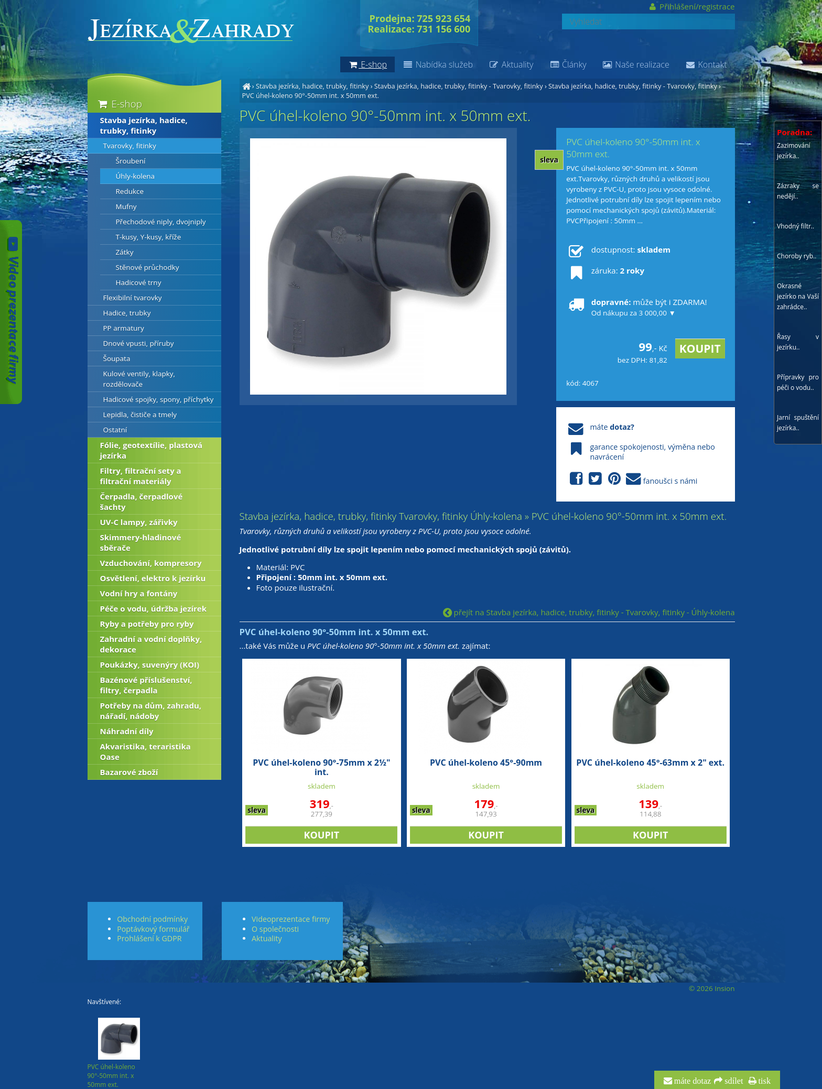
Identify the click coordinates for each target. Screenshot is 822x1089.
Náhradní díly (127, 731)
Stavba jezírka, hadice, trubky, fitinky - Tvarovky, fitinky (458, 86)
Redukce (130, 191)
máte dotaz (691, 1081)
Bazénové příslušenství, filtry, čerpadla (146, 684)
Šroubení (131, 161)
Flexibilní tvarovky (132, 297)
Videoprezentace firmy (291, 919)
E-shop (119, 103)
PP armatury (123, 328)
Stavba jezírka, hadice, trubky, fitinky (312, 86)
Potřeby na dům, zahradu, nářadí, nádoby (151, 710)
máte (600, 427)
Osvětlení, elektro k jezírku (153, 578)
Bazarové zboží (129, 772)
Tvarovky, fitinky (129, 145)
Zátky (125, 252)
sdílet (732, 1081)
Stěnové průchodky (147, 267)
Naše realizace (635, 64)
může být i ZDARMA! (636, 307)
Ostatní (115, 429)
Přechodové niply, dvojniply (161, 221)
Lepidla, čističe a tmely (140, 414)
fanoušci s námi (631, 479)
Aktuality (511, 64)
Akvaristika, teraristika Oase (145, 751)
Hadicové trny (138, 282)
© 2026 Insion (711, 988)
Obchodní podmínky (152, 919)
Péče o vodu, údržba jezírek (153, 608)
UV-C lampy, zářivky (139, 522)
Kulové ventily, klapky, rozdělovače (139, 379)
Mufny (126, 206)
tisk (763, 1081)
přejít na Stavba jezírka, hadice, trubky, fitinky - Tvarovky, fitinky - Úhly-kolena (589, 612)
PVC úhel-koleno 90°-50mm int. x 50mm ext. (310, 95)
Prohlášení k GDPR (149, 938)
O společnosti (275, 929)
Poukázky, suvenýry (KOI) (150, 664)
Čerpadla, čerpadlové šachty (141, 501)
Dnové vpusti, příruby (138, 343)
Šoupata (117, 358)
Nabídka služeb (438, 64)
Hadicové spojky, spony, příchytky (158, 399)
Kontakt (706, 64)
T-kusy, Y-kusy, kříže (148, 237)
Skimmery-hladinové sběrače (140, 542)
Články (567, 64)
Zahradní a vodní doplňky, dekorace (151, 644)
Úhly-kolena (135, 176)
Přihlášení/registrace (691, 6)
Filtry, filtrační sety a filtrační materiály (140, 475)
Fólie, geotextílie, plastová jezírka (151, 450)
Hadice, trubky (127, 313)
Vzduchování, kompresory (151, 563)
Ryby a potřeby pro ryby (147, 623)
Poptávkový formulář (153, 929)
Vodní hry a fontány (139, 593)
